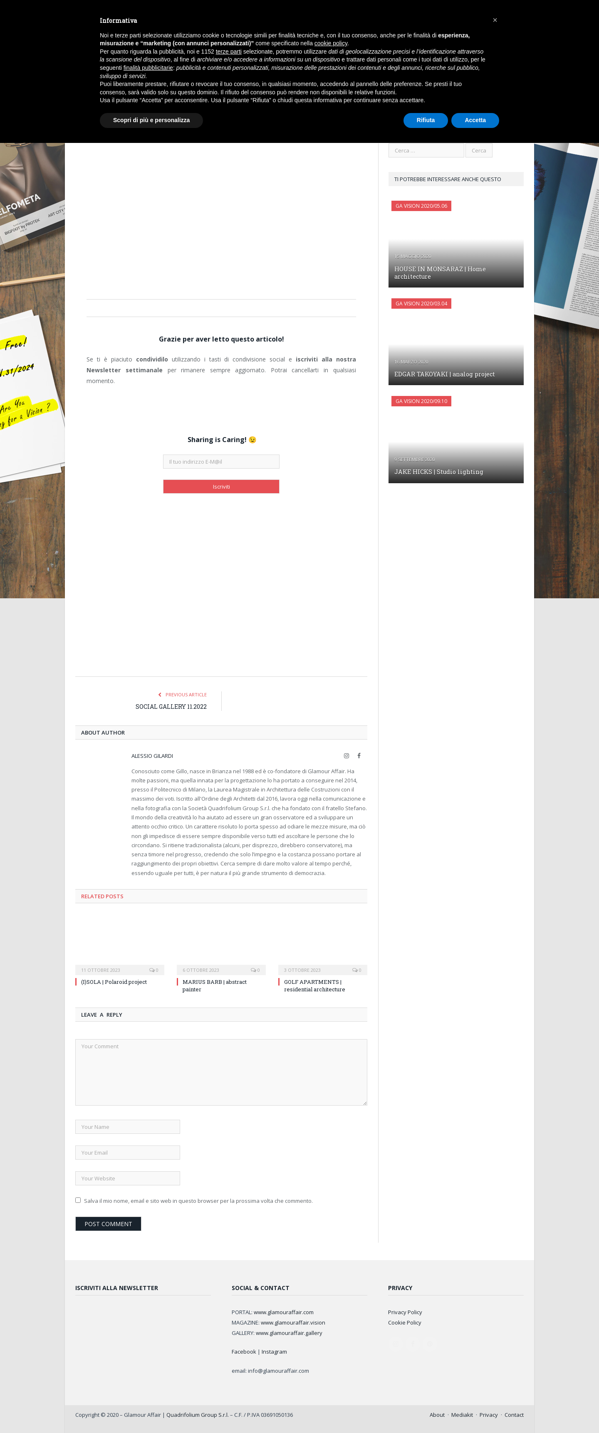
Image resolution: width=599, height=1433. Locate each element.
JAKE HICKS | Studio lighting (437, 471)
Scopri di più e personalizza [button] (151, 120)
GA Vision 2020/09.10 (421, 400)
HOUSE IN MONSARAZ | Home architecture (438, 272)
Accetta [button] (475, 120)
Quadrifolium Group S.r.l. (197, 1414)
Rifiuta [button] (426, 120)
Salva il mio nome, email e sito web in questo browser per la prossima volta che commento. (198, 1200)
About (437, 1414)
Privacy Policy (405, 1311)
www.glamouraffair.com (284, 1311)
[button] (495, 20)
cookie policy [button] (330, 43)
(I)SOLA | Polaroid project (114, 981)
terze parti (229, 51)
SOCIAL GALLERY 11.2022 (171, 706)
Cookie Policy (404, 1322)
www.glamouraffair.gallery (289, 1332)
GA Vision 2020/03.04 (421, 303)
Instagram (274, 1351)
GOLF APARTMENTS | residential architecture (314, 985)
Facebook (244, 1351)
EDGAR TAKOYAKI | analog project (442, 374)
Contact (514, 1414)
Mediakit (462, 1414)
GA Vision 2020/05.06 (421, 205)
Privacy (489, 1414)
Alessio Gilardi (152, 755)
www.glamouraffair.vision (293, 1322)
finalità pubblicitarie (148, 67)
